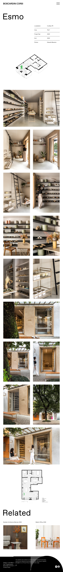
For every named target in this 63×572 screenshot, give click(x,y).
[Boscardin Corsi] (13, 3)
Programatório (9, 564)
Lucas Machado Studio (13, 562)
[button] (58, 537)
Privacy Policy (6, 567)
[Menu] (58, 4)
